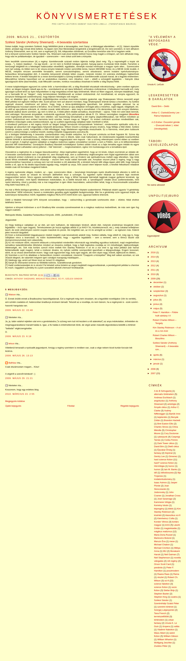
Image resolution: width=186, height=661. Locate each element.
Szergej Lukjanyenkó (164, 610)
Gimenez (173, 456)
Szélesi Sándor (73, 279)
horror (171, 466)
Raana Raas (163, 574)
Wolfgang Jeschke (163, 642)
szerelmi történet (165, 606)
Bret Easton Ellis (165, 423)
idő (155, 472)
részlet (160, 577)
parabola (158, 567)
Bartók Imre (174, 413)
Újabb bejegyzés (13, 406)
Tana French (160, 613)
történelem (159, 620)
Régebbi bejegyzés (129, 406)
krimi (167, 525)
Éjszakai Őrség (164, 450)
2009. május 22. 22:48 (19, 310)
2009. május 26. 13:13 (19, 355)
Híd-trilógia (159, 466)
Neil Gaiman (170, 554)
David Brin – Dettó (160, 106)
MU (164, 551)
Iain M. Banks (170, 469)
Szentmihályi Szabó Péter (166, 603)
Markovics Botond (162, 538)
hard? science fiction (164, 463)
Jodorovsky (159, 492)
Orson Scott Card (162, 564)
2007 (153, 373)
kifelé (170, 508)
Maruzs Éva (160, 541)
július (156, 299)
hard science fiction (163, 459)
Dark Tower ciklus (165, 443)
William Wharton (165, 639)
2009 (153, 278)
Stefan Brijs (169, 590)
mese (172, 541)
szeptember (159, 291)
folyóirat (169, 453)
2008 (153, 369)
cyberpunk (162, 436)
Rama (176, 574)
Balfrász (12, 363)
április (156, 355)
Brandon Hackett (172, 420)
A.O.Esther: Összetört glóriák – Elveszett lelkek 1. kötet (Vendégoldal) (166, 125)
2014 (153, 257)
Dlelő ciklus (173, 446)
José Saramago (165, 499)
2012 (153, 265)
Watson (12, 294)
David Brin (159, 446)
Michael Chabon (162, 544)
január (156, 363)
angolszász (159, 400)
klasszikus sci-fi (172, 515)
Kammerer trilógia (162, 502)
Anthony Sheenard (24, 279)
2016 (153, 252)
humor (157, 469)
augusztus (158, 295)
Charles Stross (161, 427)
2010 (153, 274)
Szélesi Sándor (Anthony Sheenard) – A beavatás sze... (165, 346)
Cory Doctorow (171, 433)
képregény (159, 508)
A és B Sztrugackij (163, 391)
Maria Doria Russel (163, 535)
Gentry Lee (159, 456)
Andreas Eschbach (163, 397)
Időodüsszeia (167, 472)
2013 (153, 261)
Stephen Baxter (161, 593)
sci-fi (61, 279)
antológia (171, 404)
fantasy (157, 453)
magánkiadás (170, 528)
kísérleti (158, 515)
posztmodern (172, 570)
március (157, 359)
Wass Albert (160, 633)
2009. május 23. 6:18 (18, 336)
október (157, 286)
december (158, 282)
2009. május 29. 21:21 (19, 378)
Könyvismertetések (97, 16)
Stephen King (160, 597)
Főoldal (70, 406)
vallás (176, 626)
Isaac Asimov (160, 482)
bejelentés (162, 417)
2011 (153, 270)
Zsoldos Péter (160, 646)
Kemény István (161, 505)
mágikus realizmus (46, 279)
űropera (166, 626)
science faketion (162, 584)
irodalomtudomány (163, 479)
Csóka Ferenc (171, 440)
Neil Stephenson (162, 557)
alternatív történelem (164, 394)
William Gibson (171, 636)
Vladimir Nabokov (165, 629)
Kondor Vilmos (161, 521)
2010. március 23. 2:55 (19, 394)
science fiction (161, 587)
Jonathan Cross (172, 495)
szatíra (174, 597)
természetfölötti (161, 616)
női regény (172, 561)
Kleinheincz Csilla (165, 518)
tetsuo (11, 343)
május (156, 308)
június (156, 304)
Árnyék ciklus (160, 407)
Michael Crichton (162, 548)
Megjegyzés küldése (15, 401)
